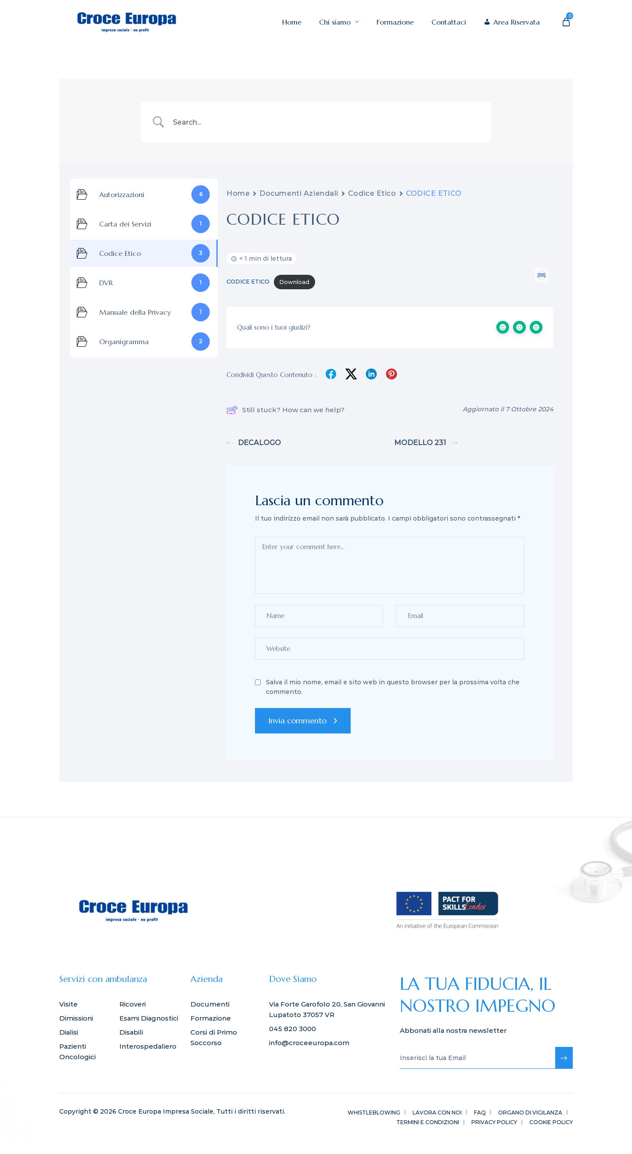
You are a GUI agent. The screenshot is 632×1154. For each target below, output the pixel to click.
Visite (68, 1004)
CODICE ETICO (247, 282)
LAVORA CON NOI (437, 1112)
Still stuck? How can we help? (285, 410)
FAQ (480, 1112)
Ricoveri (132, 1004)
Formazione (395, 22)
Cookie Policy (551, 1122)
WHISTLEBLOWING (374, 1112)
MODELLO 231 (425, 443)
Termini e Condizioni (427, 1122)
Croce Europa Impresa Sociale (165, 1111)
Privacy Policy (494, 1122)
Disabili (131, 1032)
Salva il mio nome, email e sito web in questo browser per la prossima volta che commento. (393, 687)
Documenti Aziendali (298, 193)
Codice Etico (372, 193)
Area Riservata (516, 22)
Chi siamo (339, 22)
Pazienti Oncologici (77, 1051)
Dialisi (68, 1032)
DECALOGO (253, 443)
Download (294, 282)
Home (292, 22)
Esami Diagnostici (148, 1018)
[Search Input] (327, 122)
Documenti (210, 1004)
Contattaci (448, 22)
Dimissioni (76, 1018)
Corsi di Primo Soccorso (213, 1037)
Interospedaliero (147, 1046)
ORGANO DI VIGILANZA (530, 1112)
